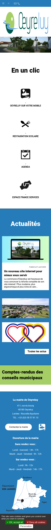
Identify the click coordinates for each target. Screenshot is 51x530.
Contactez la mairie (18, 427)
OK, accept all (15, 522)
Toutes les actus (36, 351)
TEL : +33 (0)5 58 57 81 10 (25, 417)
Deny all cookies (36, 522)
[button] (3, 3)
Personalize (26, 526)
